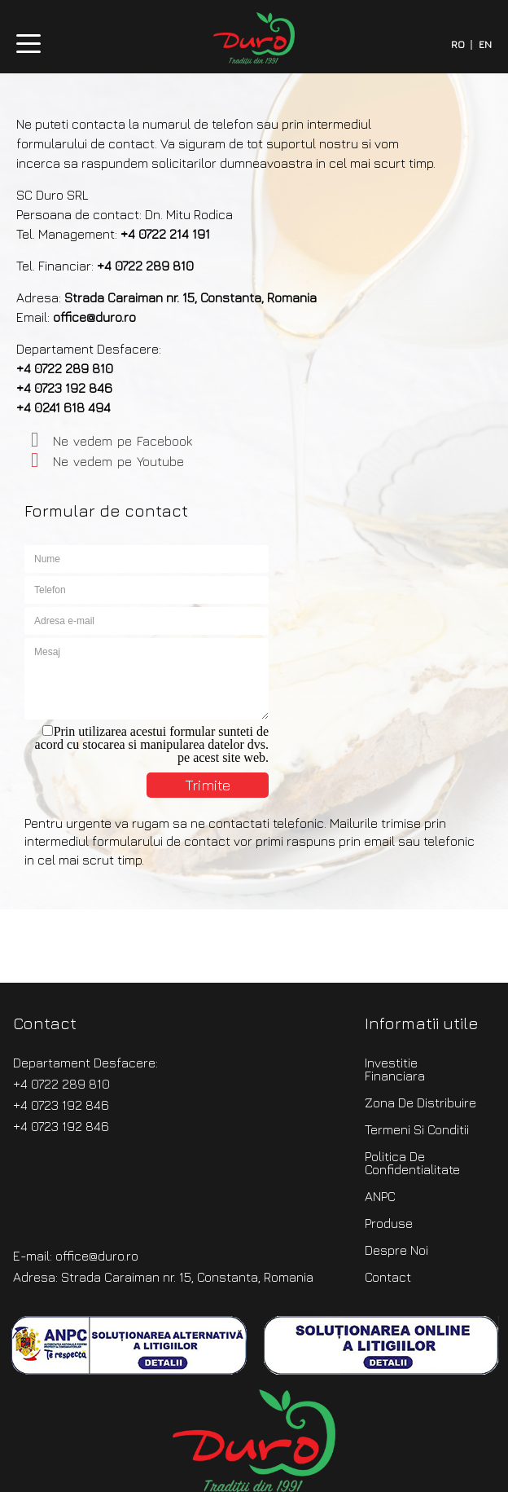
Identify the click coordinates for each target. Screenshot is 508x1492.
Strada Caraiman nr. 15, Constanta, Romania (190, 297)
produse (389, 1223)
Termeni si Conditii (417, 1129)
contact (388, 1277)
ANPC (380, 1196)
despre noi (396, 1250)
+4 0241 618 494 (63, 407)
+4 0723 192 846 (64, 388)
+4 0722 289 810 (145, 265)
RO (458, 45)
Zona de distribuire (420, 1102)
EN (485, 45)
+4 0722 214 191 (165, 234)
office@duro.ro (94, 317)
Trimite (207, 785)
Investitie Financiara (395, 1069)
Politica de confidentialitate (412, 1163)
